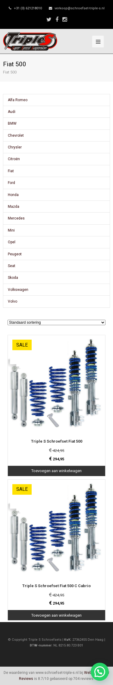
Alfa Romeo (17, 100)
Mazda (13, 206)
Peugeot (15, 254)
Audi (11, 112)
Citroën (14, 159)
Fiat (11, 171)
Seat (11, 266)
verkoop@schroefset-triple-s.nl (80, 8)
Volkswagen (18, 290)
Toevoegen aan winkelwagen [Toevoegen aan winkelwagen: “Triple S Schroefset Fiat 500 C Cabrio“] (56, 615)
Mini (11, 230)
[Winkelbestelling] (56, 322)
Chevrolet (16, 135)
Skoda (13, 278)
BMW (12, 123)
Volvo (12, 301)
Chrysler (15, 147)
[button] (100, 672)
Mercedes (16, 218)
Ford (11, 183)
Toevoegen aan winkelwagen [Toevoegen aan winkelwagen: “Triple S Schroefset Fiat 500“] (56, 471)
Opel (11, 242)
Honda (13, 195)
